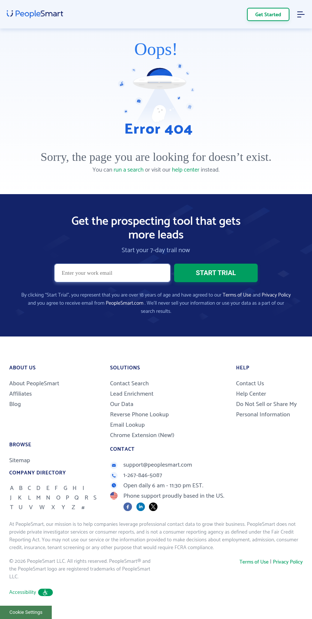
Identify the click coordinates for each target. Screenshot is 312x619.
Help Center (251, 394)
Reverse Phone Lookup (139, 415)
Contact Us (250, 384)
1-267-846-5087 (136, 475)
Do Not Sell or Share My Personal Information (266, 409)
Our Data (121, 404)
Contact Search (129, 384)
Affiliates (20, 394)
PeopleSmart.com (124, 303)
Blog (15, 404)
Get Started (268, 15)
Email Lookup (127, 425)
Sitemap (19, 461)
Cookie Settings (26, 612)
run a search (128, 170)
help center (185, 170)
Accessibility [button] (31, 592)
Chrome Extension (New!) (142, 435)
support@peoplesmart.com (151, 465)
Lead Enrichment (132, 394)
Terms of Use (237, 295)
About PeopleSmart (34, 384)
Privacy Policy (276, 295)
